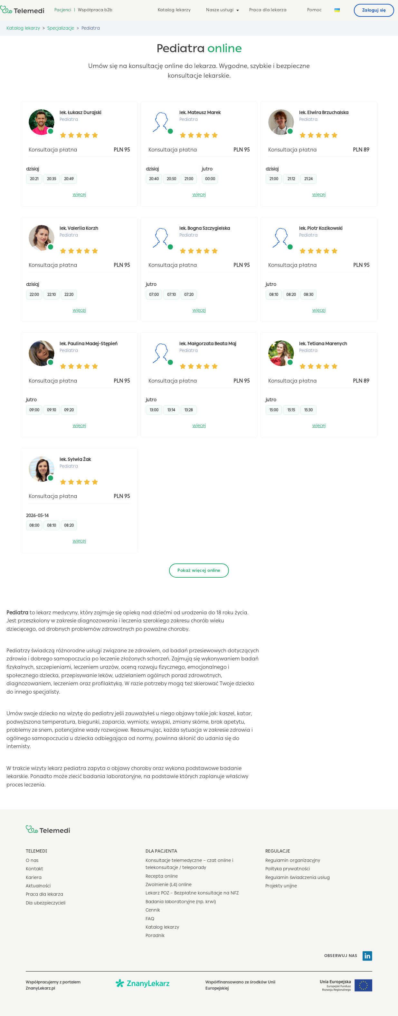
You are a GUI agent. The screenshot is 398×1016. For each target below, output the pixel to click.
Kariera (34, 877)
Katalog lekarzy (174, 9)
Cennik (153, 910)
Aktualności (38, 886)
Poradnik (155, 935)
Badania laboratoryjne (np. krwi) (181, 901)
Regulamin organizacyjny (292, 860)
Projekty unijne (281, 886)
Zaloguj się (374, 10)
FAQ (150, 919)
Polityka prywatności (287, 869)
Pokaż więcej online (199, 570)
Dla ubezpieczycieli (45, 903)
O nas (32, 860)
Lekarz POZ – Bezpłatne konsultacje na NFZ (192, 893)
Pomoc (314, 9)
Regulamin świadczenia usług (297, 877)
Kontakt (34, 869)
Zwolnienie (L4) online (169, 884)
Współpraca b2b (95, 9)
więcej (79, 194)
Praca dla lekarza (268, 9)
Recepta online (162, 876)
